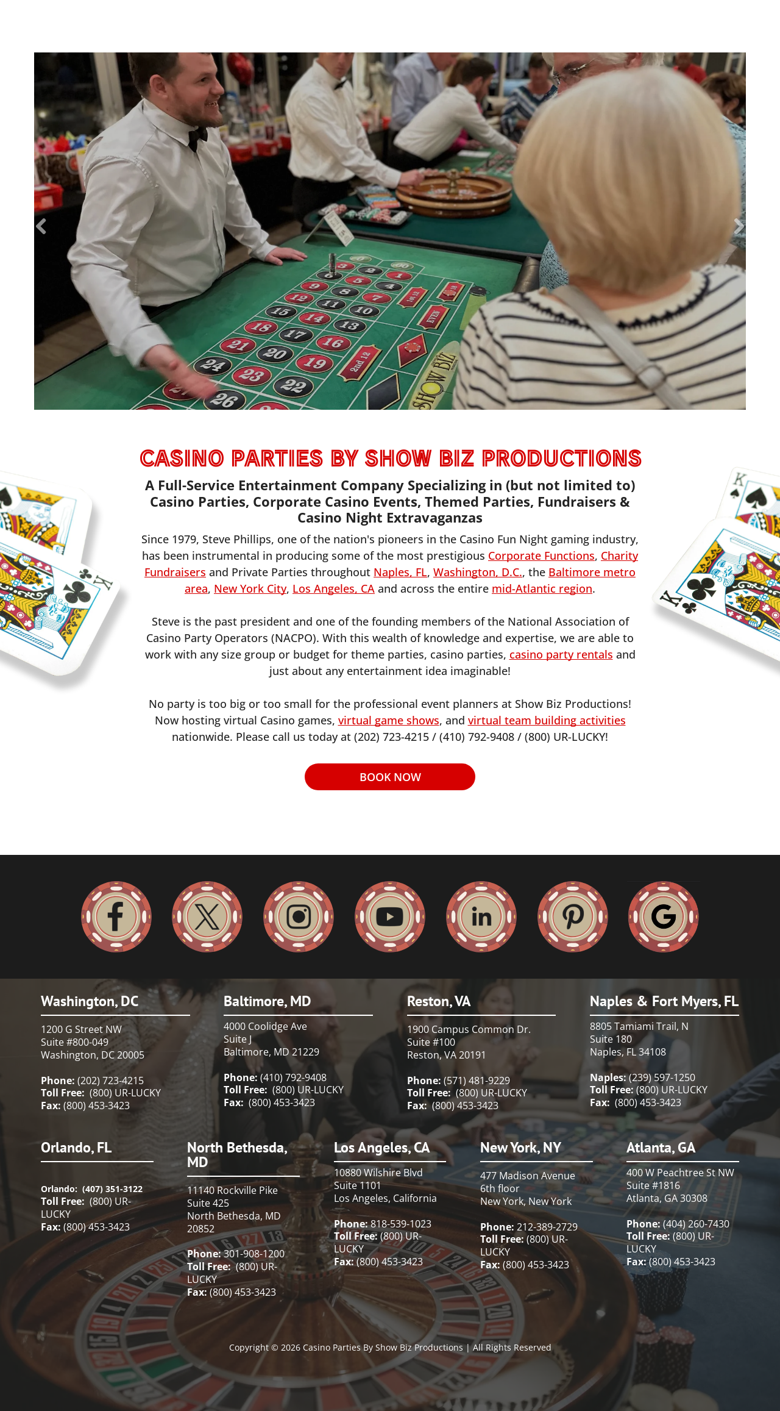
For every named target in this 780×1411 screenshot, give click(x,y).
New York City (250, 588)
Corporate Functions (541, 555)
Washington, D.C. (477, 572)
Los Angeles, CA (333, 588)
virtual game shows (388, 720)
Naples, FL (400, 572)
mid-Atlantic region (542, 588)
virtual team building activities (547, 720)
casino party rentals (561, 654)
